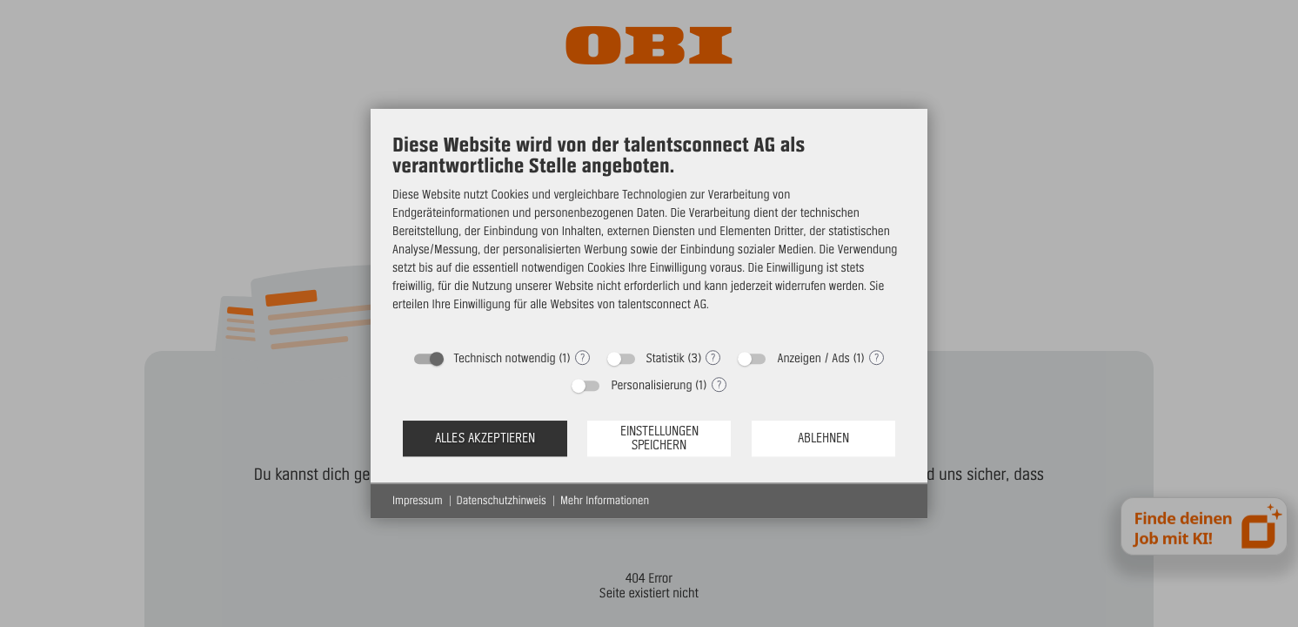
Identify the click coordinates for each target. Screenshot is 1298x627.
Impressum (417, 500)
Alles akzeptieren (485, 438)
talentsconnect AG (662, 304)
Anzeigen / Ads (813, 358)
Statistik (665, 358)
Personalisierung (651, 385)
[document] (649, 235)
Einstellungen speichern (659, 438)
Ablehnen (823, 438)
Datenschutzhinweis (501, 500)
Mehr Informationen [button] (604, 500)
